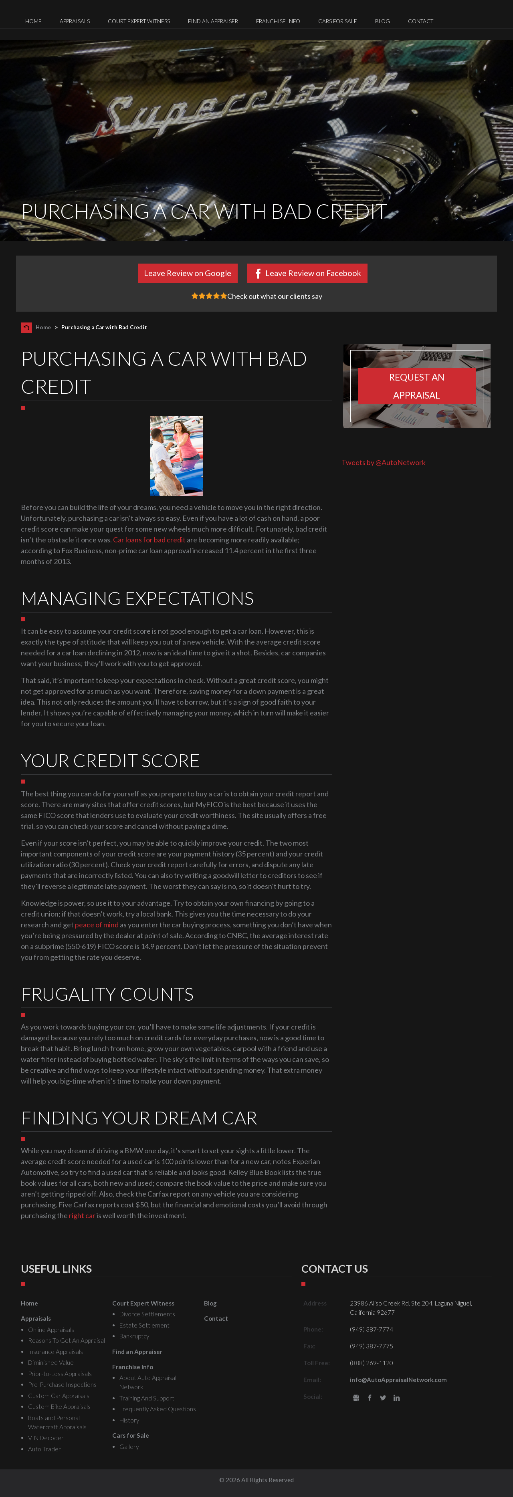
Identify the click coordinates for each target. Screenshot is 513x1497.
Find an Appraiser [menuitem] (213, 21)
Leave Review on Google (187, 273)
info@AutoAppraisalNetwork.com (398, 1379)
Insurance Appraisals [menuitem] (55, 1351)
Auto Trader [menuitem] (44, 1449)
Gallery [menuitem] (129, 1446)
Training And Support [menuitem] (146, 1398)
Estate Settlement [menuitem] (144, 1325)
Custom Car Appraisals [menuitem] (58, 1395)
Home (43, 327)
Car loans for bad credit (149, 539)
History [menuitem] (129, 1420)
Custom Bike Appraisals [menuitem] (59, 1406)
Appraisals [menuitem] (75, 21)
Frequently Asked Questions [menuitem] (157, 1408)
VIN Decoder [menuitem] (46, 1437)
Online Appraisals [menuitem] (51, 1329)
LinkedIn (396, 1398)
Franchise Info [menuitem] (278, 21)
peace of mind (97, 924)
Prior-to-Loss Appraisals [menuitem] (60, 1373)
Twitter (383, 1398)
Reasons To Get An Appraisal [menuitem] (66, 1340)
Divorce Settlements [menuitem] (147, 1314)
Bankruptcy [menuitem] (134, 1336)
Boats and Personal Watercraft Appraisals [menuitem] (57, 1422)
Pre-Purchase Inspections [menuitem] (62, 1384)
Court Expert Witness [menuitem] (139, 21)
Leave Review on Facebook (313, 273)
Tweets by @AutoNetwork (383, 462)
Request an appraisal (416, 386)
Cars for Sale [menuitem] (337, 21)
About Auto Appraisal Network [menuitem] (147, 1382)
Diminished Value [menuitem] (51, 1362)
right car (82, 1215)
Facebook (370, 1398)
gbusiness (356, 1398)
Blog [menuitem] (382, 21)
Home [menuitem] (33, 21)
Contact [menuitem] (420, 21)
